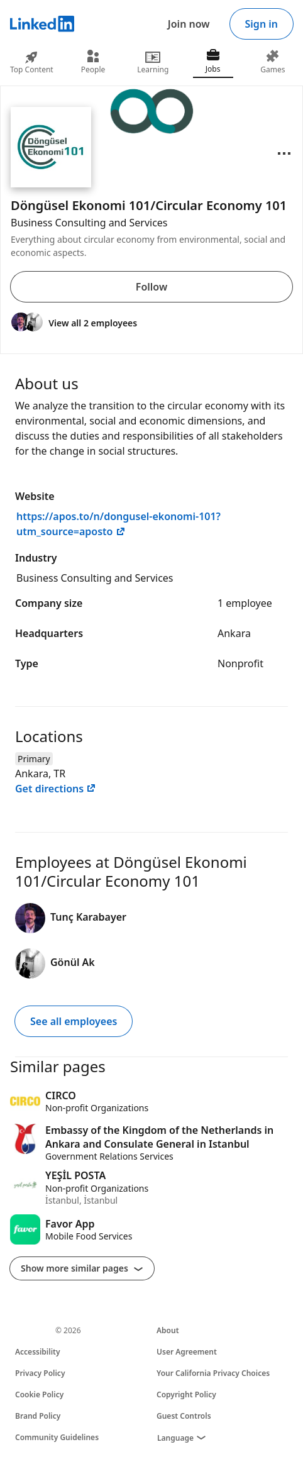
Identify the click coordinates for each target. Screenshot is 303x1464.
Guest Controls (184, 1416)
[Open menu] (284, 153)
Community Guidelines (57, 1437)
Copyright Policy (186, 1394)
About (168, 1330)
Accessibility (37, 1351)
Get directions (55, 789)
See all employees (73, 1021)
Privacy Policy (40, 1373)
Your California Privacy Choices (213, 1373)
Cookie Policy (39, 1394)
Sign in (261, 24)
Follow (151, 287)
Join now (189, 24)
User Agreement (187, 1351)
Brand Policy (37, 1416)
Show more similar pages (82, 1268)
